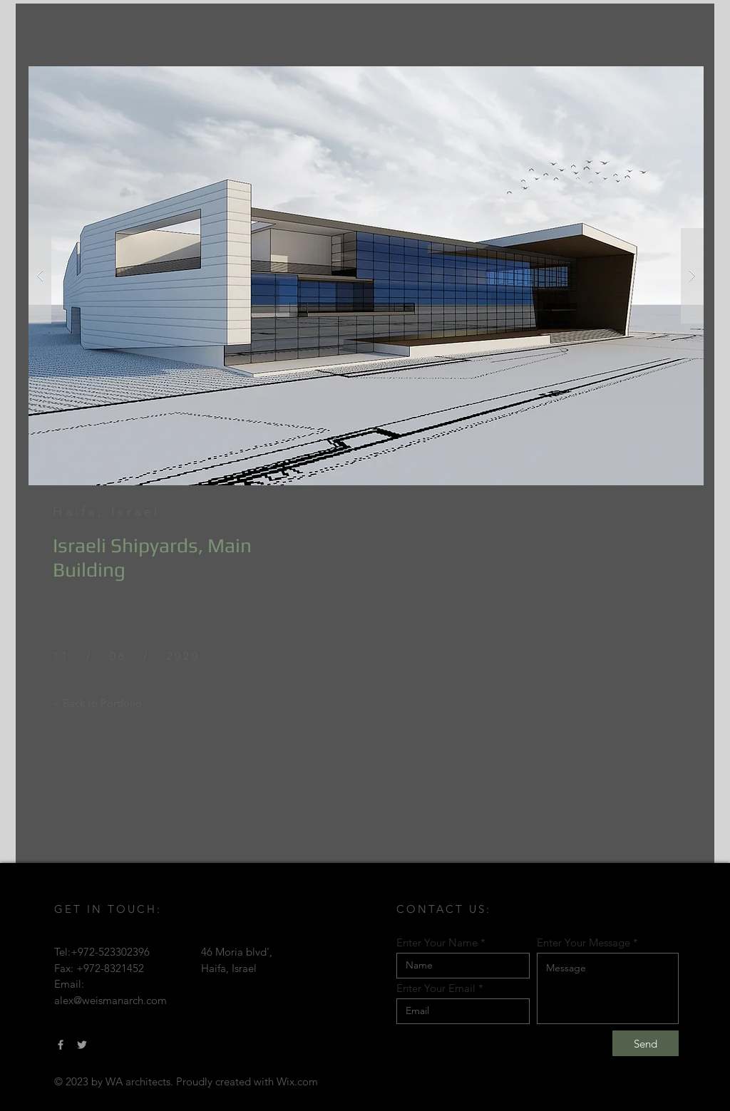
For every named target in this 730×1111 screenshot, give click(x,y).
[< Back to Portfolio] (97, 702)
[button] (366, 275)
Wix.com (297, 1081)
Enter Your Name (437, 942)
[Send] (645, 1043)
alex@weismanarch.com (110, 1000)
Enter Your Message (583, 942)
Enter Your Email (435, 988)
